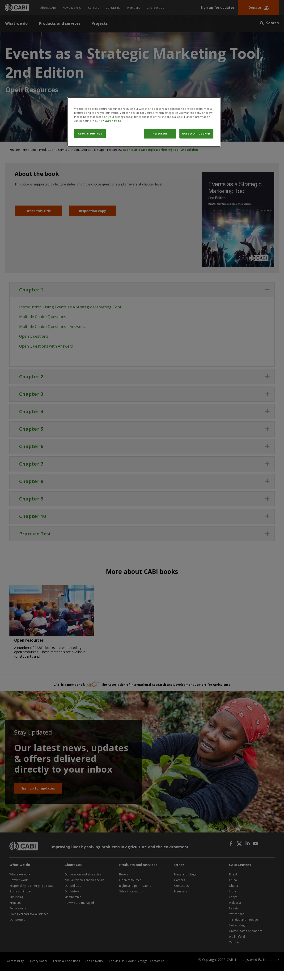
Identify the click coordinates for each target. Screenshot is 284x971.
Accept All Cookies (196, 133)
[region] (143, 122)
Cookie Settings (90, 133)
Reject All (160, 133)
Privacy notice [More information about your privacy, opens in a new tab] (111, 120)
